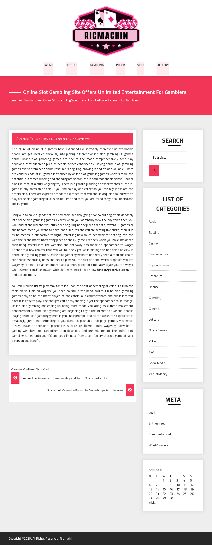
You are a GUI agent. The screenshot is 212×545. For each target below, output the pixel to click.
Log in (152, 412)
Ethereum (155, 276)
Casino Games (158, 254)
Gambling (97, 64)
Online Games (158, 330)
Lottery (163, 64)
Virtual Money (158, 374)
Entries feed (157, 423)
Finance (154, 287)
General (154, 308)
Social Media (157, 363)
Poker (120, 64)
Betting (71, 64)
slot (140, 64)
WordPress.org (158, 445)
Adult (152, 221)
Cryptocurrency (159, 265)
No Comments (81, 139)
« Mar (153, 502)
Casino (48, 64)
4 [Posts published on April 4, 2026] (184, 480)
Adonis (23, 139)
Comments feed (160, 434)
